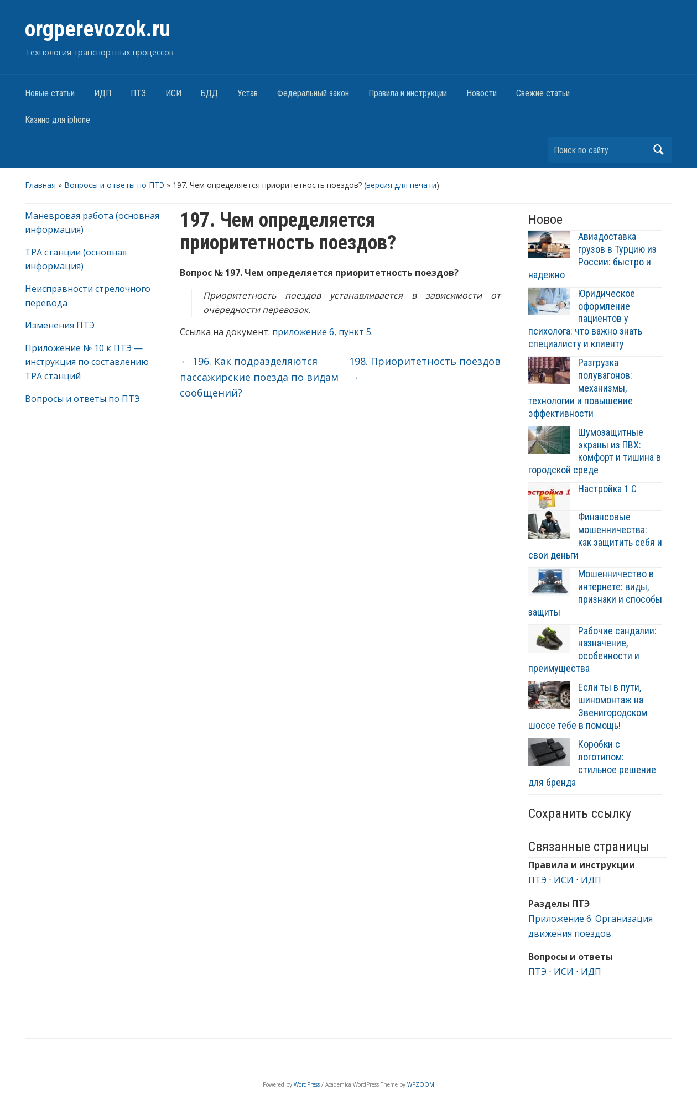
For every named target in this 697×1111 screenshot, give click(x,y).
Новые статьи (50, 93)
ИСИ (173, 93)
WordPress (307, 1084)
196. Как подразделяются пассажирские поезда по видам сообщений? (259, 377)
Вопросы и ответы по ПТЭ (114, 185)
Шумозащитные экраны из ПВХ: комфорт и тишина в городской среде (594, 451)
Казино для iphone (57, 119)
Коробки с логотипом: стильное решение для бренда (592, 763)
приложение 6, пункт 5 (321, 332)
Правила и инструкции (407, 93)
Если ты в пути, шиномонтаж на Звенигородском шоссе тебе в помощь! (587, 706)
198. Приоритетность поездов (425, 369)
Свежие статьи (543, 93)
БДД (209, 93)
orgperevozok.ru (97, 29)
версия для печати (401, 185)
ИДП (102, 93)
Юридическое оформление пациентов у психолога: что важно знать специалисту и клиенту (585, 319)
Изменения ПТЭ (60, 325)
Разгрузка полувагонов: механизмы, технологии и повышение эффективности (580, 388)
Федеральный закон (313, 93)
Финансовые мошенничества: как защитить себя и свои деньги (595, 536)
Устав (247, 93)
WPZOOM (420, 1084)
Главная (40, 185)
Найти (658, 149)
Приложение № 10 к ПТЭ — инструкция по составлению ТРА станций (87, 362)
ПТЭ (138, 93)
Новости (481, 93)
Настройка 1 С (607, 488)
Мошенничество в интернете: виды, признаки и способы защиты (595, 593)
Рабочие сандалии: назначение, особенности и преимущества (592, 650)
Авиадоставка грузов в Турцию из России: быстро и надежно (592, 255)
